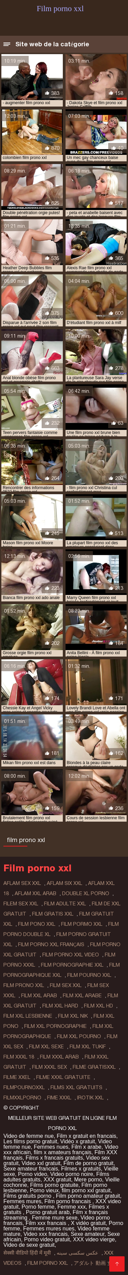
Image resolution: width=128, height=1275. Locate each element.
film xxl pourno (79, 1036)
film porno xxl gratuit (86, 1190)
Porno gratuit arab (48, 1212)
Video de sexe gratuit (29, 1245)
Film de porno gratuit (88, 1163)
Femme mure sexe (54, 1218)
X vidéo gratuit (88, 1223)
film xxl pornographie (55, 1026)
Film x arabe (86, 1147)
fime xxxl (59, 1097)
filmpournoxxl (24, 1087)
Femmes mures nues (48, 1228)
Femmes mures (22, 1201)
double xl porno (85, 893)
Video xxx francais (46, 1234)
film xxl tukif (88, 1046)
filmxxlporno (22, 1097)
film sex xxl (66, 985)
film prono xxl (23, 985)
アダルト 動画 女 (93, 1263)
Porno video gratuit (47, 1239)
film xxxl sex (49, 1067)
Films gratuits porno (28, 1196)
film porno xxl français (51, 944)
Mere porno (88, 1179)
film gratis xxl (52, 914)
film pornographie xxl (72, 965)
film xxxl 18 (18, 1057)
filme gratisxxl (94, 1067)
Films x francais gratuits (54, 1158)
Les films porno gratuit (30, 1141)
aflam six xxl (64, 883)
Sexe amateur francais (30, 1169)
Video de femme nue (28, 1136)
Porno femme (38, 1207)
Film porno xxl (47, 1263)
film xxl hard (60, 1005)
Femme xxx (71, 1207)
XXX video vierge (94, 1239)
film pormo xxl (81, 924)
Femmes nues (51, 1147)
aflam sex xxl (22, 883)
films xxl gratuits (76, 1087)
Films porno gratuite (54, 1185)
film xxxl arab (59, 1057)
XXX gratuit (57, 1179)
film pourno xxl (89, 975)
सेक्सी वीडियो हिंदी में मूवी (27, 1253)
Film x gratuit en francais (86, 1136)
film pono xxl (36, 924)
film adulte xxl (65, 903)
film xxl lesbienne (27, 1016)
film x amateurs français (62, 1152)
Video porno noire (71, 1174)
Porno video (32, 1174)
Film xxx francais (47, 1223)
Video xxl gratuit (41, 1163)
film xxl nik (73, 1016)
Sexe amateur (87, 1234)
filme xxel (16, 1077)
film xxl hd (98, 1005)
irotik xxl (90, 1097)
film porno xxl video (70, 954)
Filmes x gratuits (81, 1169)
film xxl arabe (82, 995)
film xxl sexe (46, 1046)
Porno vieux (44, 1190)
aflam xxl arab (35, 893)
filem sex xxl (20, 903)
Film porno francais (68, 1201)
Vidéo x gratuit (77, 1141)
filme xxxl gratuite (63, 1077)
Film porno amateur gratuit (88, 1196)
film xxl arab (39, 995)
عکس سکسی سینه (77, 1253)
